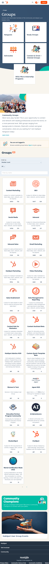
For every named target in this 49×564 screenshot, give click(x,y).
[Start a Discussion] (37, 2)
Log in (44, 2)
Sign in (30, 145)
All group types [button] (3, 166)
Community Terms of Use (18, 563)
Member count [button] (6, 162)
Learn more (5, 135)
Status (47, 563)
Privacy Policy (4, 563)
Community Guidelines (35, 563)
